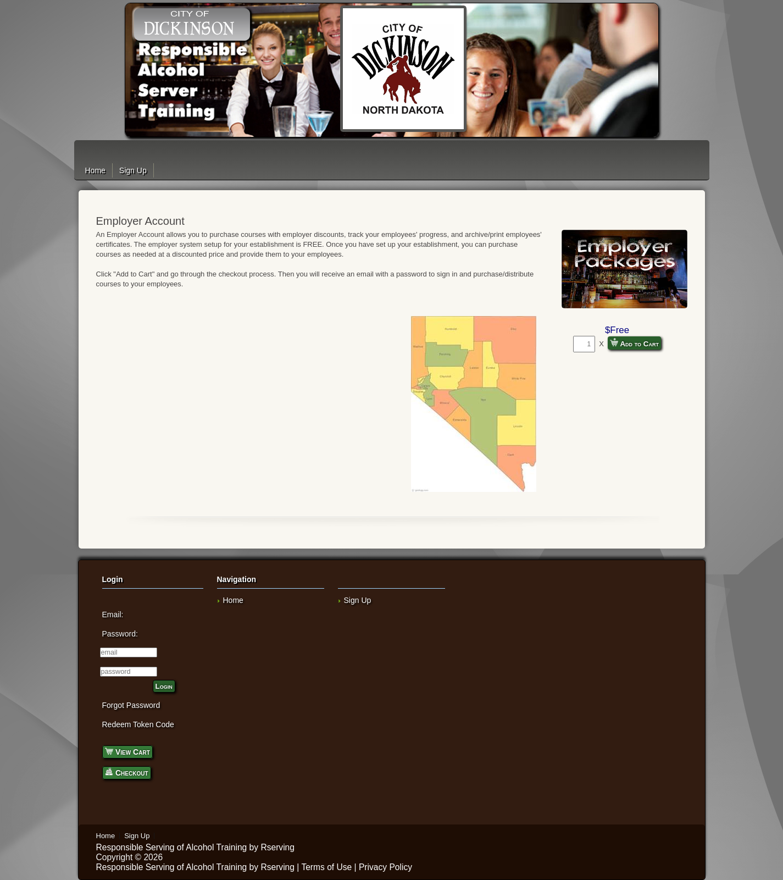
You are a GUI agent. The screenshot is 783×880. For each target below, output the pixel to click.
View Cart (127, 751)
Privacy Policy (385, 867)
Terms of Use (326, 867)
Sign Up (133, 170)
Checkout (126, 772)
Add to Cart (634, 343)
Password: (120, 633)
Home (95, 170)
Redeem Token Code (138, 724)
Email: (113, 614)
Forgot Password (131, 705)
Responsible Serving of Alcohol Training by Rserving (195, 847)
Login (164, 686)
